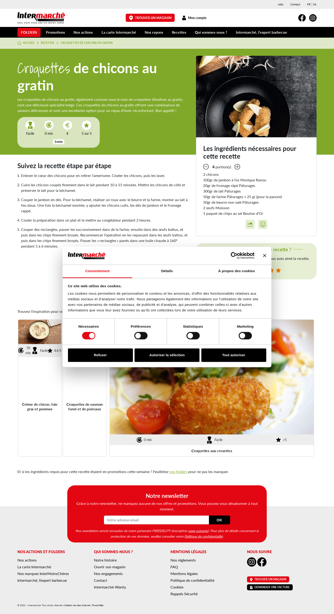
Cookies (176, 587)
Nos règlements (183, 560)
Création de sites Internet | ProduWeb (83, 605)
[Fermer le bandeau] (264, 255)
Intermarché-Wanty (110, 587)
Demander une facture (270, 587)
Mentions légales (184, 573)
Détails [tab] (167, 271)
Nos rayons (154, 32)
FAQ (174, 566)
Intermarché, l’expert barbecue (261, 32)
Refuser (100, 355)
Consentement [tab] (97, 271)
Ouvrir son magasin (109, 566)
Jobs (280, 4)
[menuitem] (309, 4)
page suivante (198, 530)
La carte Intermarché (119, 32)
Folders (29, 32)
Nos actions (83, 32)
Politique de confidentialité (203, 536)
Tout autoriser (233, 355)
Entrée (59, 142)
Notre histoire (105, 560)
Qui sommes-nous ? (211, 32)
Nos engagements (108, 573)
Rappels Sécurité (184, 593)
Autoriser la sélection (167, 355)
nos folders (178, 471)
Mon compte (194, 17)
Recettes (179, 32)
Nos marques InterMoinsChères (43, 573)
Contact (295, 4)
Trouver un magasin (150, 17)
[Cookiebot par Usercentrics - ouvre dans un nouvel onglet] (234, 255)
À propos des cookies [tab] (236, 271)
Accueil (26, 43)
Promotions (55, 32)
